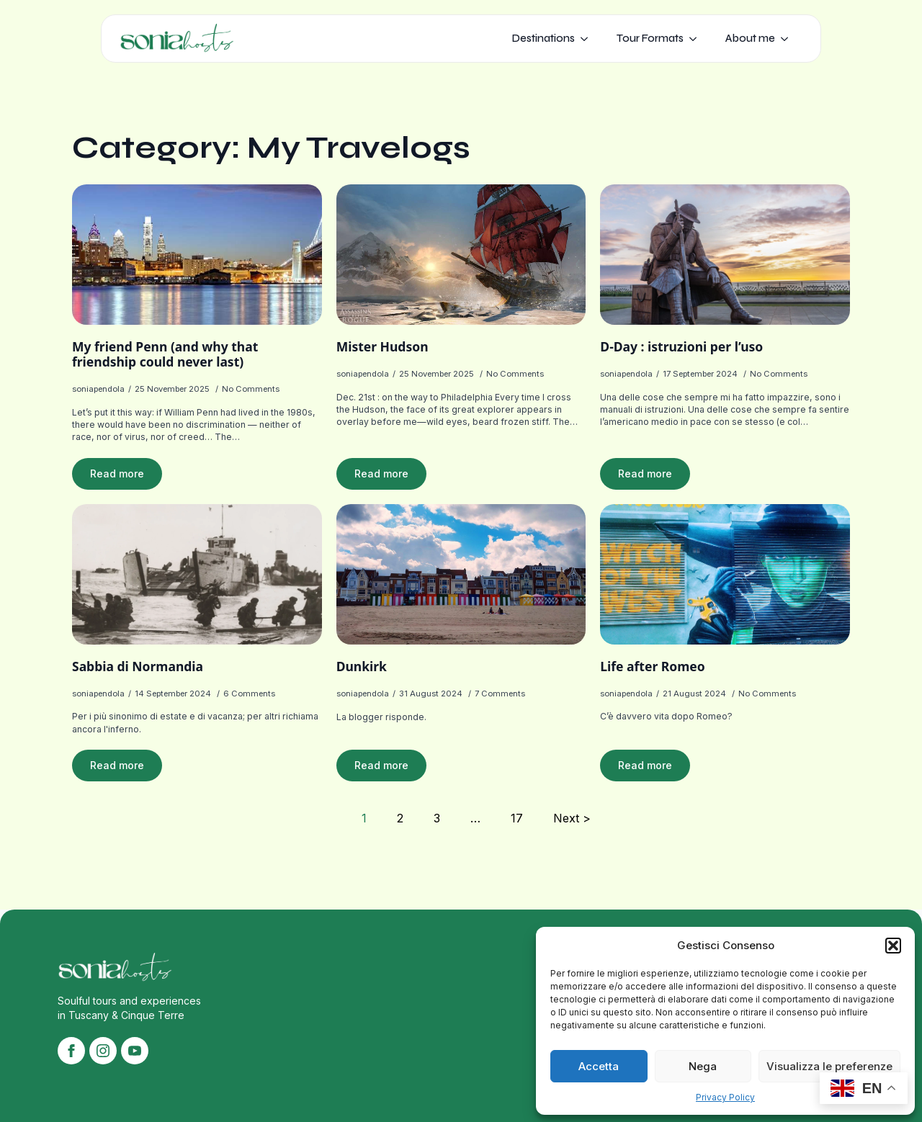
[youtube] (134, 1050)
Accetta (598, 1066)
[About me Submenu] (788, 38)
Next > (572, 818)
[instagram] (103, 1050)
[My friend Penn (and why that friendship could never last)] (197, 254)
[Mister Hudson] (461, 254)
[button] (893, 945)
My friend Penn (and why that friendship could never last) (165, 354)
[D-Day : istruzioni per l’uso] (725, 254)
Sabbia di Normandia (137, 666)
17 (517, 818)
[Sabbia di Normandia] (197, 574)
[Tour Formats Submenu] (697, 38)
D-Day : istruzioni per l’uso (681, 346)
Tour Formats (650, 38)
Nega (703, 1066)
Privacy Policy (725, 1097)
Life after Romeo (652, 666)
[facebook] (71, 1050)
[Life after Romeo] (725, 574)
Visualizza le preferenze (829, 1066)
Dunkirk (361, 666)
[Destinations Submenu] (588, 38)
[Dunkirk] (461, 574)
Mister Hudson (382, 346)
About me (750, 38)
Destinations (543, 38)
